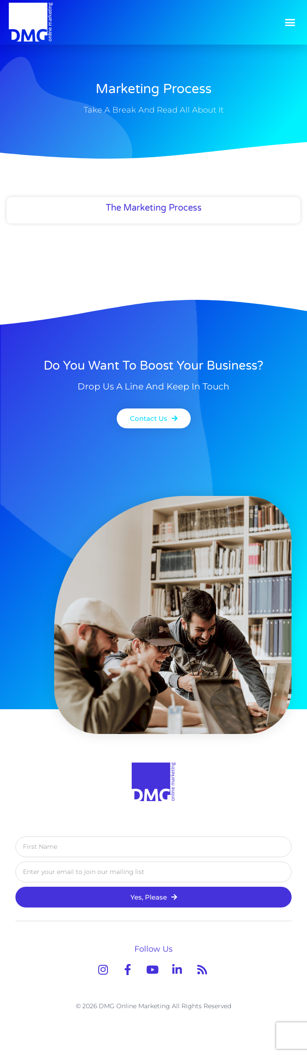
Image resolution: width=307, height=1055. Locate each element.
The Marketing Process (154, 208)
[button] (290, 22)
